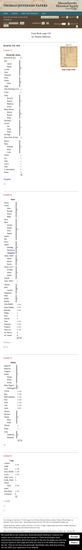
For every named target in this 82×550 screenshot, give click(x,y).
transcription (13, 23)
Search (14, 13)
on (43, 23)
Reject (74, 542)
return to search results (49, 17)
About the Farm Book (29, 13)
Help (44, 13)
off (47, 23)
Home (5, 13)
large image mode (68, 69)
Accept (74, 536)
